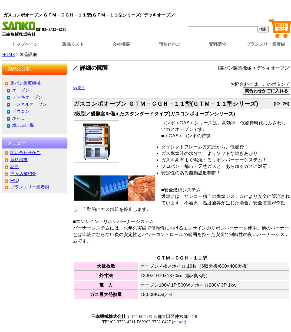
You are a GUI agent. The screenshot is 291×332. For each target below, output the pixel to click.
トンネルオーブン (29, 104)
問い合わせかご (25, 152)
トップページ (25, 44)
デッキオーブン (27, 97)
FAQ (14, 180)
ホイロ (18, 118)
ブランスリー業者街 (265, 44)
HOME (8, 54)
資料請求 (217, 44)
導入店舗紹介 (23, 173)
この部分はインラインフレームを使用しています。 (146, 7)
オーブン (20, 90)
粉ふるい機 (23, 125)
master (179, 322)
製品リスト (73, 44)
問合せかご (169, 44)
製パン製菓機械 (25, 83)
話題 (14, 166)
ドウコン (20, 111)
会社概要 (121, 44)
